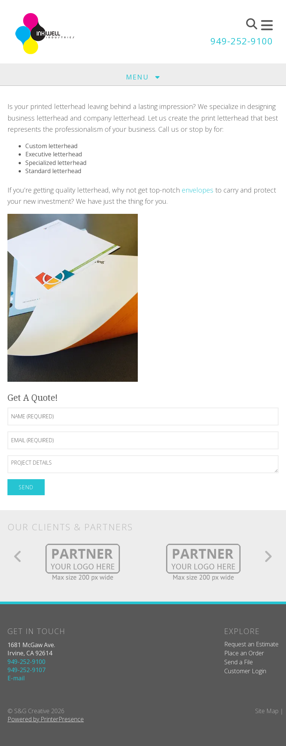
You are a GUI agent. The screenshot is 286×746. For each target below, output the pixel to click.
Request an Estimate (251, 644)
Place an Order (244, 653)
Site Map (267, 711)
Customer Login (245, 671)
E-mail (16, 678)
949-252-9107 (26, 670)
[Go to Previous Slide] (18, 556)
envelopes (197, 189)
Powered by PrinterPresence (45, 719)
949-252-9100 (241, 41)
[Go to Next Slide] (268, 556)
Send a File (238, 662)
